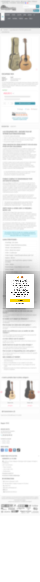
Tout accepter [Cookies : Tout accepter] (20, 300)
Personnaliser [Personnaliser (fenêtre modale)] (20, 303)
